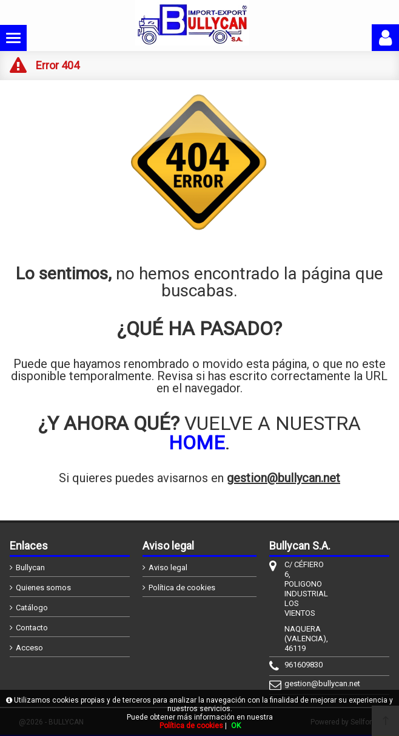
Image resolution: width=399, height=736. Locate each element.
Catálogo (32, 607)
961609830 (303, 664)
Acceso (29, 647)
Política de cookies (182, 587)
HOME (197, 442)
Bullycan (30, 567)
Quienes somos (43, 587)
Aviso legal (168, 567)
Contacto (32, 627)
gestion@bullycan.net (283, 478)
